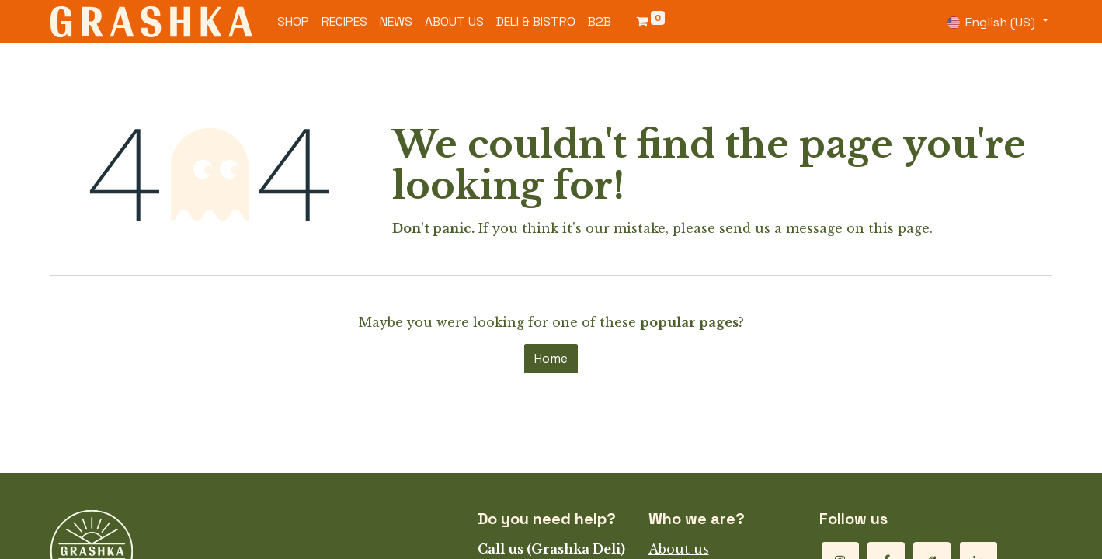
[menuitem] (293, 21)
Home (551, 358)
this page (899, 228)
